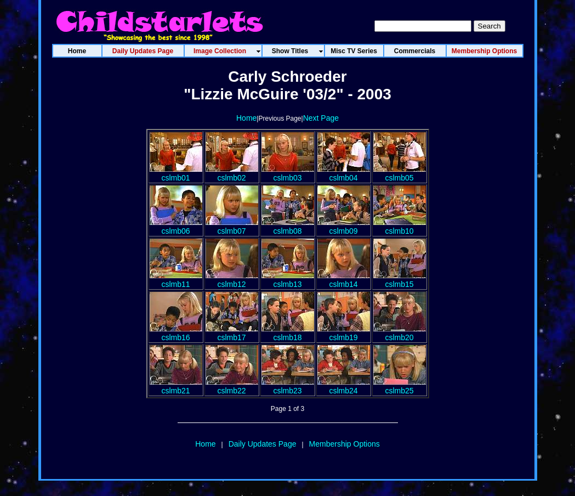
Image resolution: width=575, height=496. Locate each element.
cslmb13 (287, 280)
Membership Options (344, 443)
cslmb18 (287, 333)
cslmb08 (287, 226)
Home (246, 118)
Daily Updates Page (263, 443)
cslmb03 (287, 173)
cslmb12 (232, 280)
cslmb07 (232, 226)
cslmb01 (176, 173)
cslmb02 (232, 173)
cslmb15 (399, 280)
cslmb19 (343, 333)
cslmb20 (399, 333)
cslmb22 (232, 386)
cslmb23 (287, 386)
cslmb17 (232, 333)
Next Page (321, 118)
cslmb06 (176, 226)
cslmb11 (176, 280)
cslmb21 (176, 386)
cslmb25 (399, 386)
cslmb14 (343, 280)
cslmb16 (176, 333)
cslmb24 (343, 386)
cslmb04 (343, 173)
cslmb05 (399, 173)
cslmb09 (343, 226)
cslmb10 (399, 226)
